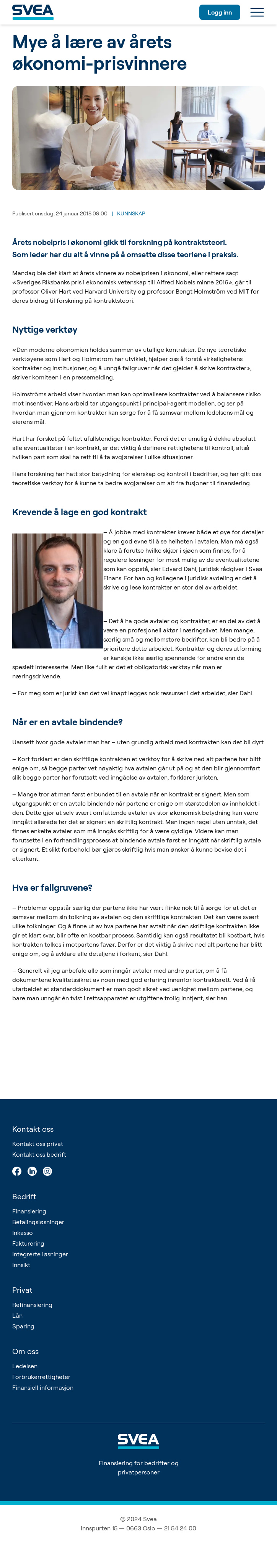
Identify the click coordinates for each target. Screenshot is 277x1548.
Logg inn (220, 12)
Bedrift (24, 1196)
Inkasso (22, 1232)
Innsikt (21, 1265)
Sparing (23, 1326)
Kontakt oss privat (37, 1143)
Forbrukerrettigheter (41, 1377)
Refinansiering (32, 1304)
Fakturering (28, 1243)
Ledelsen (24, 1366)
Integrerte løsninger (40, 1254)
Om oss (25, 1351)
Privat (22, 1290)
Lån (17, 1315)
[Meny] (257, 12)
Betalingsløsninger (38, 1222)
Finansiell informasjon (42, 1387)
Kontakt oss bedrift (39, 1154)
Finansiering (29, 1211)
